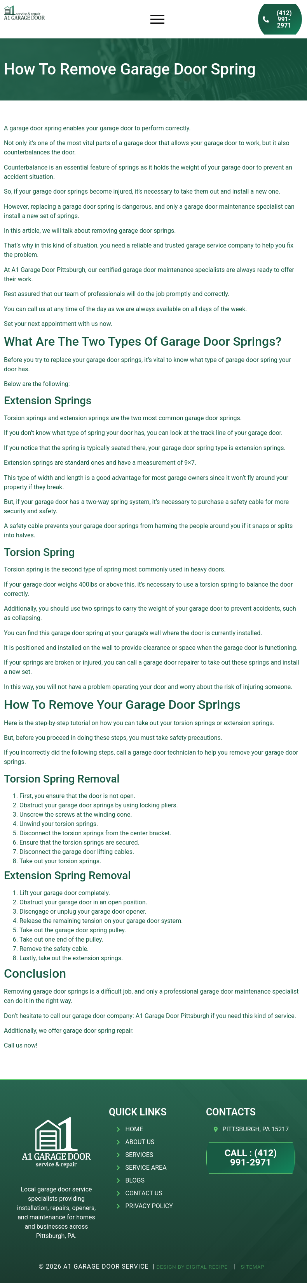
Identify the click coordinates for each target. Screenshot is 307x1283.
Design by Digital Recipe (191, 1267)
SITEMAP (252, 1267)
